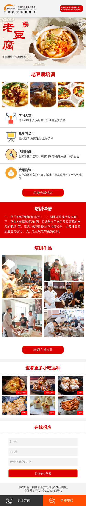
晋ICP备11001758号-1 (48, 490)
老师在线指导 (43, 192)
